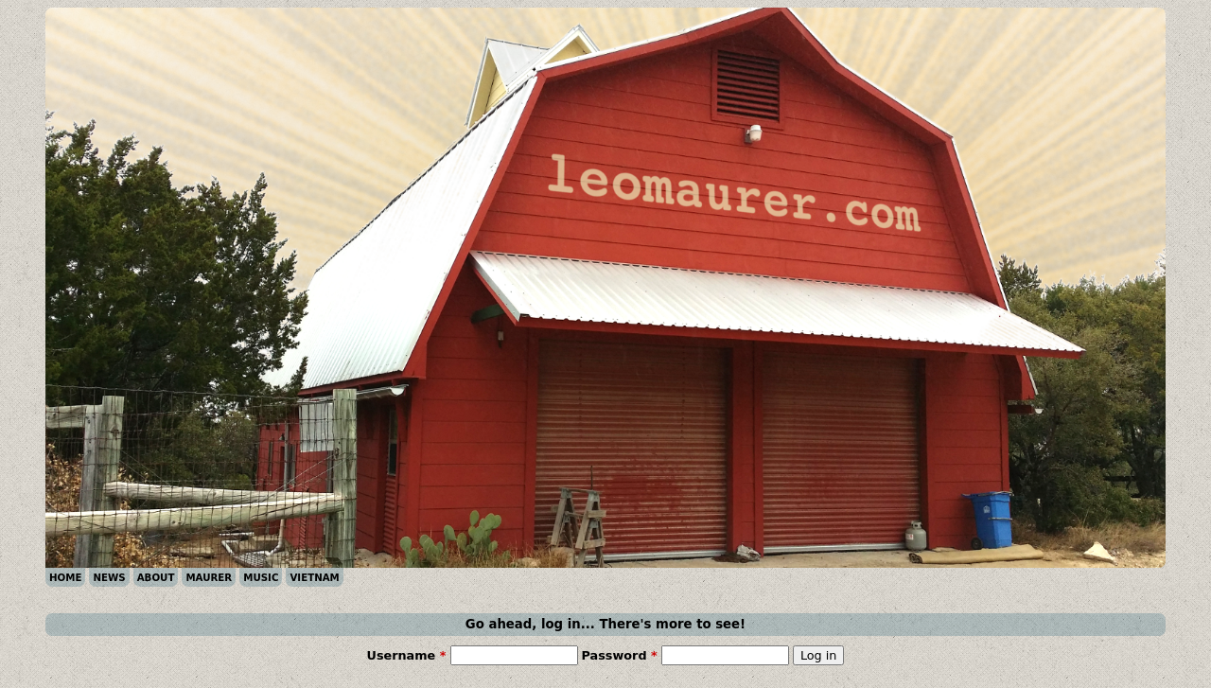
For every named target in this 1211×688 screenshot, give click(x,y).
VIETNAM (314, 577)
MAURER (208, 577)
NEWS (109, 577)
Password (620, 655)
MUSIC (260, 577)
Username (407, 655)
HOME (65, 577)
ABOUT (156, 577)
